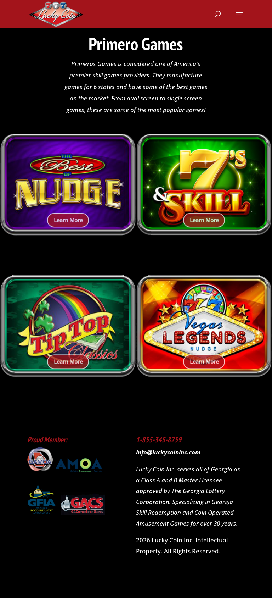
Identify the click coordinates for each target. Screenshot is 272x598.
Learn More (68, 225)
